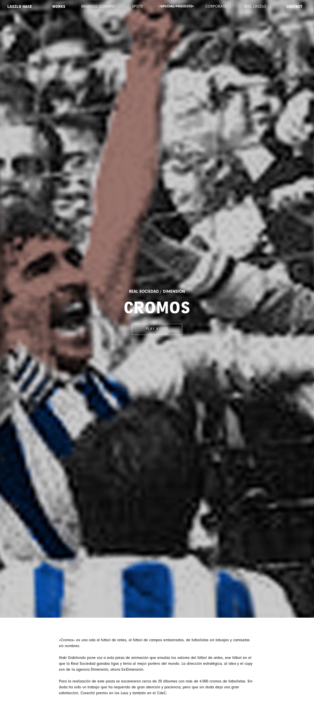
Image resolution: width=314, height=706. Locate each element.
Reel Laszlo (255, 7)
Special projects (177, 7)
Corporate (215, 7)
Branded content (98, 7)
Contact (294, 6)
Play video (157, 329)
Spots (137, 7)
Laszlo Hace (19, 6)
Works (58, 6)
